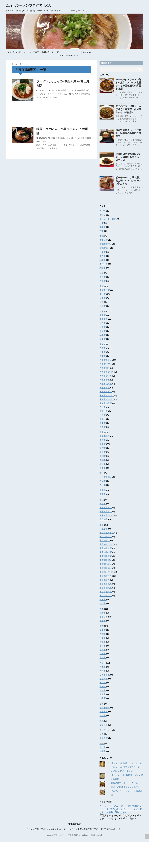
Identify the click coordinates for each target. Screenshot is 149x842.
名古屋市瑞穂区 (107, 515)
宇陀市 (103, 448)
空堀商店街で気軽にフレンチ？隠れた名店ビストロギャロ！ (128, 157)
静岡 (102, 743)
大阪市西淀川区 (107, 395)
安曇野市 (104, 738)
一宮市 (103, 503)
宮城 (102, 473)
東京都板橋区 (106, 568)
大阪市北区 (105, 368)
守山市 (103, 638)
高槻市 (103, 427)
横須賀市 (104, 678)
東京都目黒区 (106, 584)
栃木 (102, 609)
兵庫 (102, 273)
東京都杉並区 (106, 564)
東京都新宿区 (106, 560)
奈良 (102, 432)
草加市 (103, 335)
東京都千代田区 (107, 544)
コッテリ (70, 90)
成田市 (103, 298)
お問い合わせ (47, 52)
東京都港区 (105, 580)
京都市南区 (105, 248)
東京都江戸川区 (107, 572)
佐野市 (103, 613)
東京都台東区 (106, 548)
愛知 (102, 500)
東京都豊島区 (106, 591)
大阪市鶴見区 (106, 403)
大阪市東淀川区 (107, 372)
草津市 (103, 649)
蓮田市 (103, 339)
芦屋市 (103, 281)
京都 (102, 236)
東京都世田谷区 (107, 532)
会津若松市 (105, 707)
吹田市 (103, 352)
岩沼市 (103, 481)
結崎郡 (103, 464)
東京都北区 (105, 540)
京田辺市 (104, 240)
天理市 (103, 440)
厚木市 (103, 667)
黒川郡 (103, 485)
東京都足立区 (106, 595)
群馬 (102, 721)
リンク (59, 52)
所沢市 (103, 327)
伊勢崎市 (104, 725)
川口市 (103, 323)
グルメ (103, 215)
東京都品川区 (106, 552)
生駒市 (103, 456)
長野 (102, 734)
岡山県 (103, 490)
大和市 (103, 671)
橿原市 (103, 452)
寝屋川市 (104, 411)
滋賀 (102, 626)
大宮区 (103, 315)
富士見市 (104, 319)
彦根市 (103, 642)
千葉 (102, 286)
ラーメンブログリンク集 (68, 55)
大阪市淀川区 (106, 376)
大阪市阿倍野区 (107, 399)
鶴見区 (103, 698)
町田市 (103, 599)
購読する (106, 63)
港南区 (103, 682)
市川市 (103, 294)
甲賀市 (103, 646)
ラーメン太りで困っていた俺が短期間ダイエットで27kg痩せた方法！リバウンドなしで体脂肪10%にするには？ (121, 809)
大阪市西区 (105, 387)
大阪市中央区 (106, 360)
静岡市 (103, 751)
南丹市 (103, 256)
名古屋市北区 (106, 507)
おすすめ (87, 52)
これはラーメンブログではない (29, 5)
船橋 (102, 302)
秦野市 (103, 690)
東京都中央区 (106, 536)
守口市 (103, 407)
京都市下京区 (106, 244)
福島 (102, 704)
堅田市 (103, 630)
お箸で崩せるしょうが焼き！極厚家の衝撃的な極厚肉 (128, 133)
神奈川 (103, 663)
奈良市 (103, 444)
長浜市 (103, 653)
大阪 (102, 344)
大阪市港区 (105, 380)
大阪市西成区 (106, 391)
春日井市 (104, 519)
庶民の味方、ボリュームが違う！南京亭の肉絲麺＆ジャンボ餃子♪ (128, 109)
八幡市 (103, 252)
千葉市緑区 (105, 290)
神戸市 (103, 277)
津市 (102, 231)
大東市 (103, 356)
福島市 (103, 715)
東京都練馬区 (61, 90)
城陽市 (103, 260)
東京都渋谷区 (106, 576)
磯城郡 (103, 460)
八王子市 (104, 529)
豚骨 (44, 141)
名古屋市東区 (106, 511)
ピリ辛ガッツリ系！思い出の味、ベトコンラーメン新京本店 (128, 180)
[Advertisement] (51, 117)
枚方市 (103, 415)
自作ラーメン (106, 730)
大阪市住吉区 (106, 364)
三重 (102, 223)
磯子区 (103, 686)
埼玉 (102, 311)
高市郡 (103, 468)
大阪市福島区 (106, 384)
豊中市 (103, 423)
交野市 (103, 348)
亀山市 (103, 227)
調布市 (103, 603)
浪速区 (103, 419)
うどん (103, 211)
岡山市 (103, 494)
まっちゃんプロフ (31, 52)
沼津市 (103, 747)
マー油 (77, 138)
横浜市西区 (105, 675)
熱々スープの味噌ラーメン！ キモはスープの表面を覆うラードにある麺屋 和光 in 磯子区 (126, 767)
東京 (53, 90)
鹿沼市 (103, 620)
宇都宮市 (104, 617)
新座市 (103, 331)
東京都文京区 (106, 556)
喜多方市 (104, 711)
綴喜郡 (103, 268)
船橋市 (103, 306)
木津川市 (104, 264)
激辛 (88, 90)
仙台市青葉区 (106, 477)
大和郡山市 (105, 436)
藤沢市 (103, 694)
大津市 (103, 634)
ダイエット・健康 (108, 219)
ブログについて (14, 52)
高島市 (103, 657)
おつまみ (70, 138)
